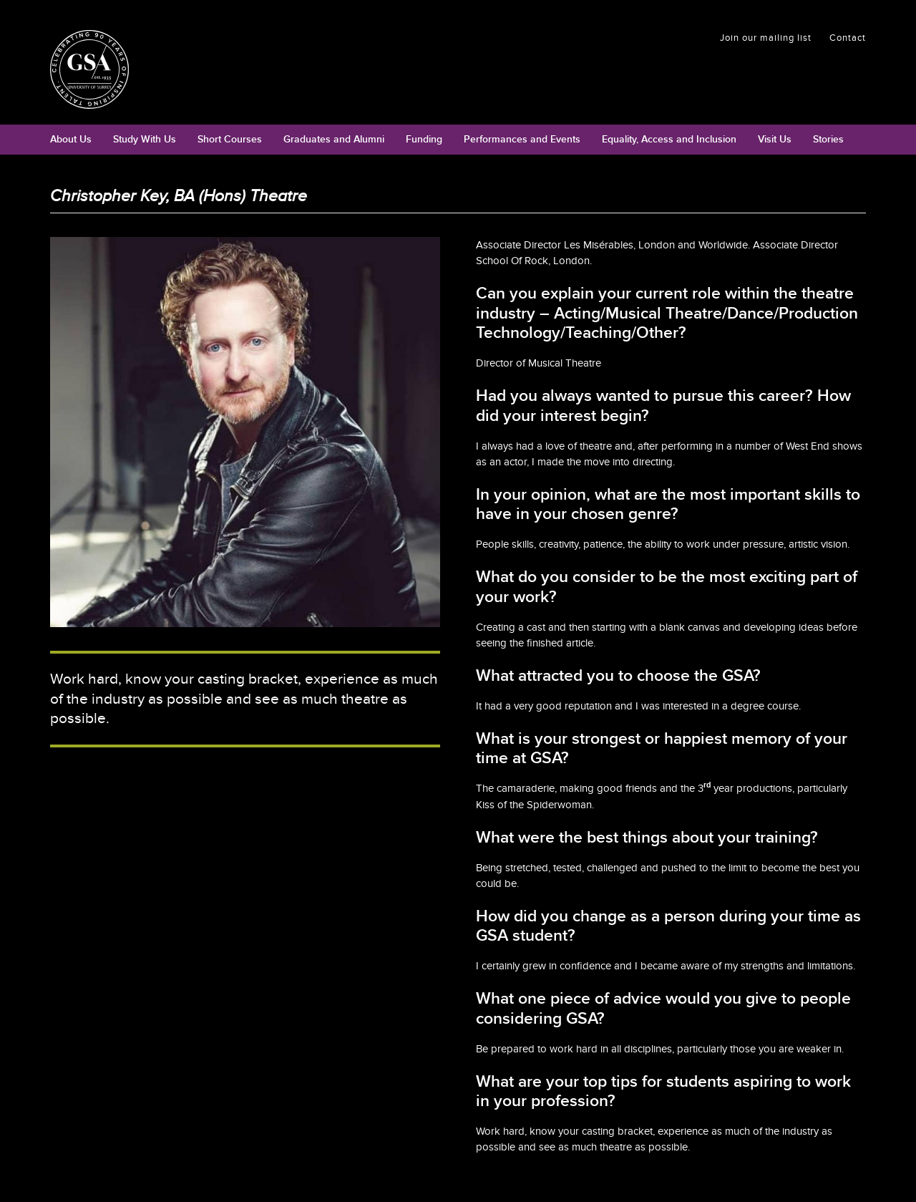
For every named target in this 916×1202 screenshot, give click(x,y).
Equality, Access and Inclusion (669, 139)
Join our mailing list (766, 38)
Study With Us (144, 139)
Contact (847, 38)
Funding (424, 139)
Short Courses (230, 139)
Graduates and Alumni (333, 139)
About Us (71, 139)
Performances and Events (522, 139)
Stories (828, 139)
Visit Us (774, 139)
